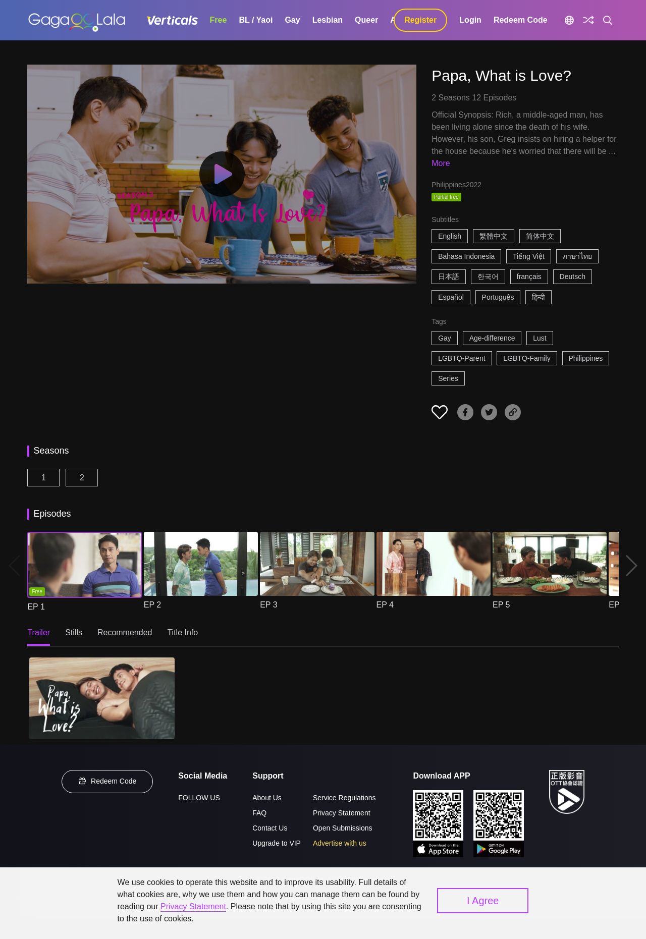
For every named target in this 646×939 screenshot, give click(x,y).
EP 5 (501, 604)
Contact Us (269, 828)
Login (470, 20)
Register (420, 20)
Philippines (586, 358)
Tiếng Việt (529, 256)
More (441, 163)
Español (451, 297)
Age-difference (492, 338)
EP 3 (268, 604)
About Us (267, 798)
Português (498, 297)
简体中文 (540, 236)
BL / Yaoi (256, 20)
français (529, 276)
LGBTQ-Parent (461, 358)
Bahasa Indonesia (466, 256)
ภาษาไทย (577, 256)
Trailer (38, 632)
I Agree (483, 900)
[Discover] (588, 20)
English (449, 236)
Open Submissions (342, 828)
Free (218, 20)
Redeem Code (521, 20)
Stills (73, 632)
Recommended (124, 632)
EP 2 (152, 604)
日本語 (448, 276)
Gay (292, 20)
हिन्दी (538, 297)
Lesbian (327, 20)
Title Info (182, 632)
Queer (366, 20)
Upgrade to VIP (276, 843)
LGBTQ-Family (526, 358)
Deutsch (572, 276)
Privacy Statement (341, 813)
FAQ (259, 813)
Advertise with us (339, 843)
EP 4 (385, 604)
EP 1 (35, 606)
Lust (539, 338)
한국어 (488, 276)
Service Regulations (344, 798)
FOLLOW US (199, 798)
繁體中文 (493, 236)
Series (448, 378)
